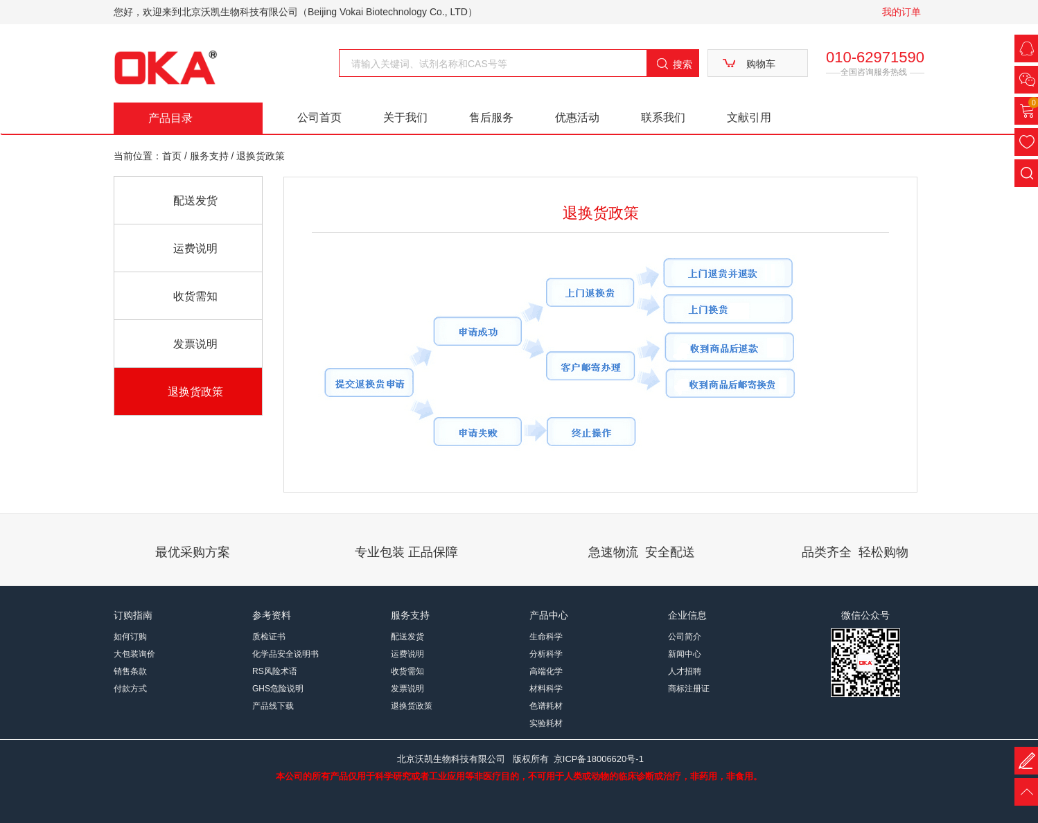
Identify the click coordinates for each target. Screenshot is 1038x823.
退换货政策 (195, 392)
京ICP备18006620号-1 (599, 759)
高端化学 (546, 671)
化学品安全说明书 (285, 654)
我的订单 (901, 11)
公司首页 (319, 117)
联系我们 (663, 117)
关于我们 (405, 117)
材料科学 (546, 688)
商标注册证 (689, 688)
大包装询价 (134, 654)
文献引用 (749, 117)
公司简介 (684, 636)
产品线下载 (273, 706)
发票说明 (195, 344)
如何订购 (130, 636)
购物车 (760, 63)
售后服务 (491, 117)
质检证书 (268, 636)
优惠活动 (577, 117)
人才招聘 (684, 671)
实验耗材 (546, 723)
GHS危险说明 (278, 688)
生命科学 (546, 636)
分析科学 (546, 654)
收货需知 (195, 296)
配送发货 (195, 200)
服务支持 (210, 155)
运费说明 (195, 248)
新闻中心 (684, 654)
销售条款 (130, 671)
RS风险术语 (274, 671)
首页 (172, 155)
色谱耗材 (546, 706)
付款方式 (130, 688)
